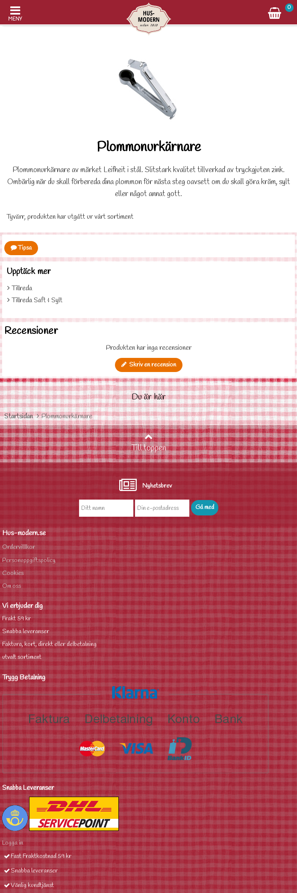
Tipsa (21, 248)
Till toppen (148, 443)
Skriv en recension (148, 365)
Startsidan (18, 416)
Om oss (11, 586)
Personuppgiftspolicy (29, 561)
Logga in (12, 843)
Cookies (13, 573)
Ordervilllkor (18, 547)
